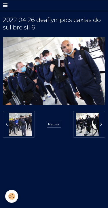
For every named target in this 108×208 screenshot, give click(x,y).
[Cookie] (11, 196)
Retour (54, 124)
